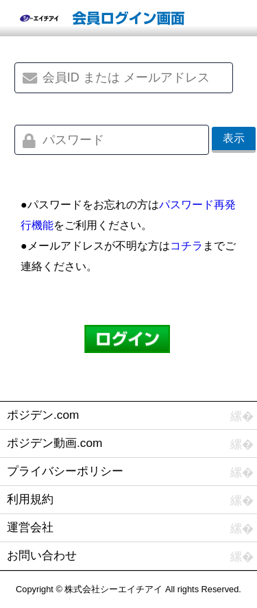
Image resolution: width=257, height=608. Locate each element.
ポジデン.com (43, 415)
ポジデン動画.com (54, 443)
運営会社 (30, 527)
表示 (234, 138)
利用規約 (30, 499)
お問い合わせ (42, 555)
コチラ (186, 246)
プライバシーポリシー (65, 471)
